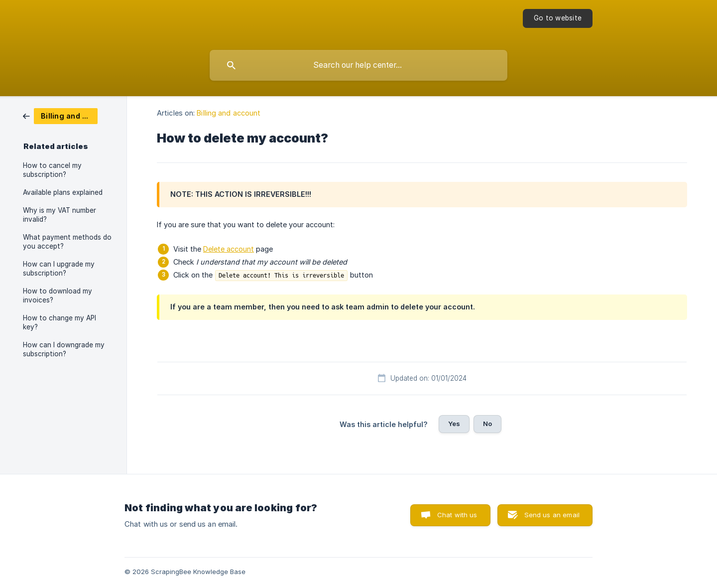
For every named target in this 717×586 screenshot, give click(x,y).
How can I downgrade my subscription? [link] (64, 349)
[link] (60, 115)
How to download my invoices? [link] (57, 295)
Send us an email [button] (552, 515)
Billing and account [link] (228, 113)
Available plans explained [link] (63, 192)
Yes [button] (454, 424)
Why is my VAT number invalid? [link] (59, 214)
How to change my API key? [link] (59, 322)
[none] (558, 18)
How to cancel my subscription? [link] (52, 169)
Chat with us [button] (457, 515)
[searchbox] (358, 65)
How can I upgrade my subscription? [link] (59, 268)
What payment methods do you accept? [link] (67, 241)
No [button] (487, 424)
